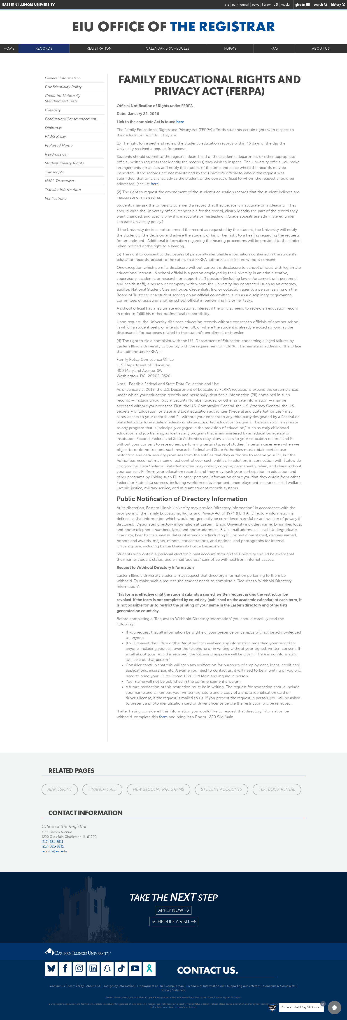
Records (43, 48)
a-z (226, 5)
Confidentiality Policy (63, 87)
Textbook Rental (277, 789)
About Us (321, 48)
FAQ (274, 48)
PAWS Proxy (55, 136)
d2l (276, 5)
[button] (334, 1007)
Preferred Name (58, 145)
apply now (173, 910)
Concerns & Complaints (279, 986)
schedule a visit (174, 921)
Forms (230, 48)
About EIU (93, 986)
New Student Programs (158, 789)
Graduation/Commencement (70, 119)
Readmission (56, 154)
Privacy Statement (174, 990)
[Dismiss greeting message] (323, 1003)
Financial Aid (102, 789)
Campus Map (175, 986)
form (163, 716)
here (180, 121)
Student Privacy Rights (64, 163)
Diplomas (53, 127)
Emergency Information (118, 986)
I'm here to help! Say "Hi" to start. (301, 1007)
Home (9, 48)
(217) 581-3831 (53, 846)
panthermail (240, 5)
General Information (63, 78)
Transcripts (54, 172)
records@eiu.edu (54, 851)
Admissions (60, 789)
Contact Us (57, 986)
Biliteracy (53, 110)
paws (255, 5)
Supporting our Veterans (244, 986)
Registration (99, 48)
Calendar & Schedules (168, 48)
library (266, 5)
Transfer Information (63, 189)
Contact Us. (207, 970)
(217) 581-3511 (52, 842)
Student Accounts (221, 789)
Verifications (55, 198)
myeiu (285, 5)
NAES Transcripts (60, 181)
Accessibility (76, 986)
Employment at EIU (150, 986)
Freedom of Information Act (205, 986)
